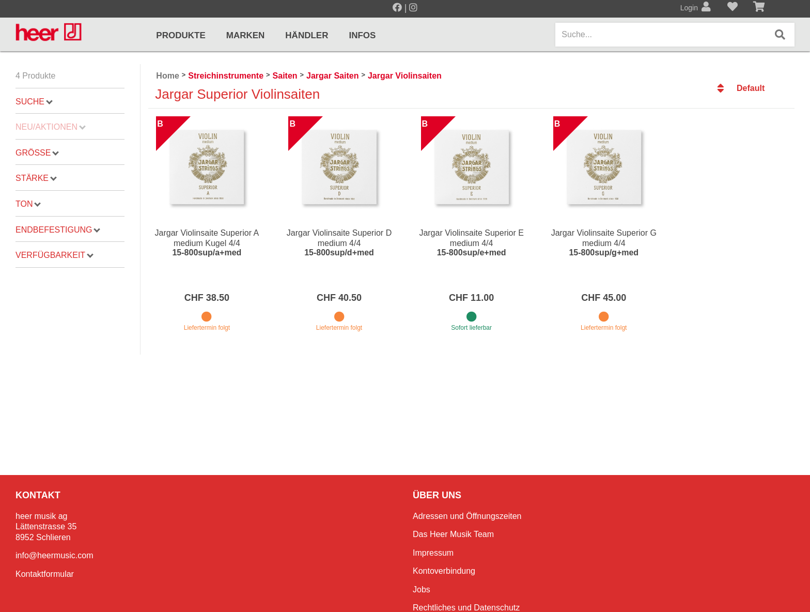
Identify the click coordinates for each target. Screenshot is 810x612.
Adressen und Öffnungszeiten (467, 516)
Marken (245, 35)
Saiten (285, 75)
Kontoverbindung (444, 571)
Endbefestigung (57, 229)
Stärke (36, 178)
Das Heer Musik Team (453, 534)
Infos (362, 35)
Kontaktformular (44, 574)
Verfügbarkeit (54, 255)
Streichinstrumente (225, 75)
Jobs (421, 589)
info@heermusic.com (54, 555)
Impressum (433, 552)
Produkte (180, 35)
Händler (306, 35)
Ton (28, 204)
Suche (34, 101)
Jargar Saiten (332, 75)
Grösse (37, 152)
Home (167, 75)
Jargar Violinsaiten (405, 75)
